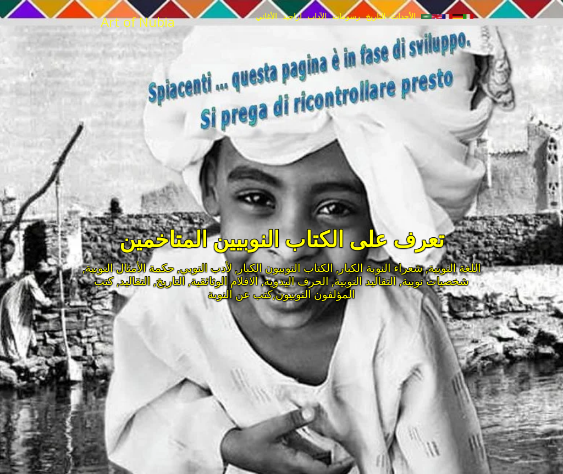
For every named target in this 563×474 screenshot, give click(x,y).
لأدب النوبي (206, 267)
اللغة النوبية (454, 267)
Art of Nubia (138, 22)
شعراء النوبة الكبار (381, 267)
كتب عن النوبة (240, 294)
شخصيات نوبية (435, 281)
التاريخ (170, 281)
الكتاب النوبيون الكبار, (284, 267)
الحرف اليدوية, (295, 281)
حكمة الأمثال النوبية (129, 267)
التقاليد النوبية (365, 281)
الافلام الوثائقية (224, 281)
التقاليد (135, 281)
